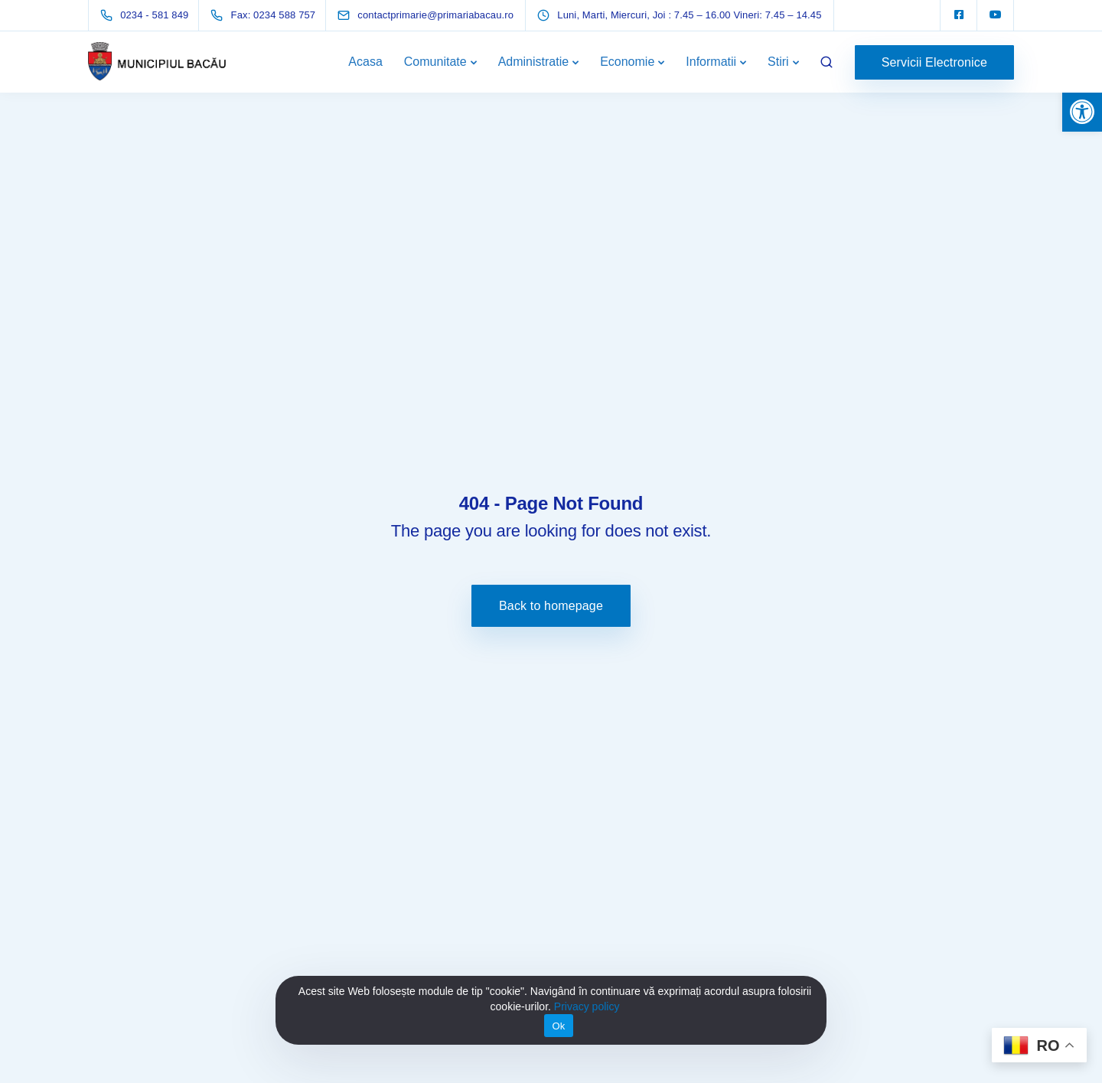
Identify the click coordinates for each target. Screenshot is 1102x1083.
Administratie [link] (533, 61)
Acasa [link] (365, 61)
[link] (1082, 112)
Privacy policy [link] (587, 1006)
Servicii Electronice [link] (934, 62)
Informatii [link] (711, 61)
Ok (558, 1026)
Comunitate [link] (435, 61)
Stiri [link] (778, 61)
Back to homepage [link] (551, 605)
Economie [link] (627, 61)
